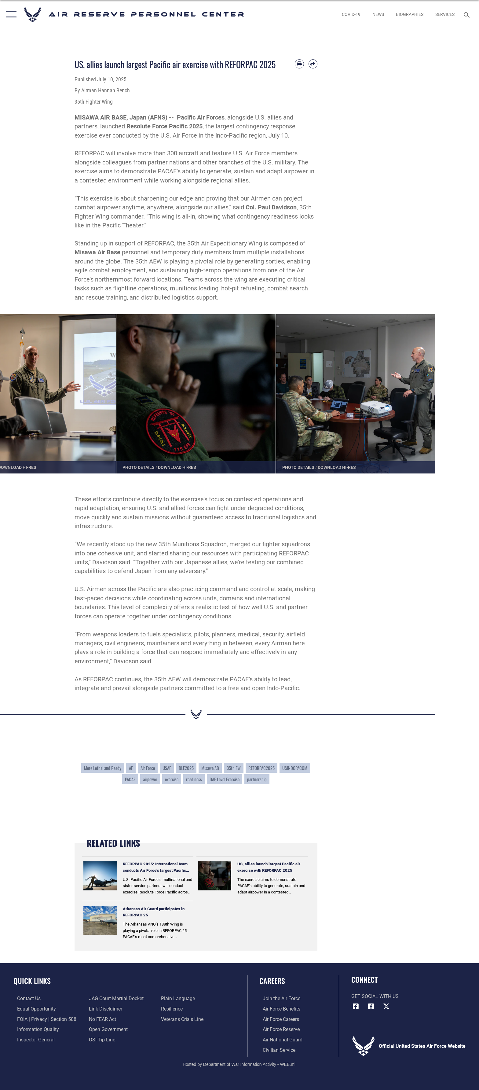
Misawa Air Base (97, 252)
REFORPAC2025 (261, 767)
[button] (10, 14)
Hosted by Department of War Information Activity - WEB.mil (239, 1064)
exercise (171, 779)
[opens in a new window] (351, 14)
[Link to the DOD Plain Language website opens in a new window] (179, 998)
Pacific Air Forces (201, 117)
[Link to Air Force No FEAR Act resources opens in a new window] (101, 1019)
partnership (257, 779)
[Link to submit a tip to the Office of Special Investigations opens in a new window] (101, 1039)
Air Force (148, 767)
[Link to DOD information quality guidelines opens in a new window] (34, 1029)
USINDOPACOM (294, 767)
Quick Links (32, 980)
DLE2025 (186, 767)
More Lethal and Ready (102, 767)
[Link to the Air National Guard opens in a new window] (279, 1039)
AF (131, 767)
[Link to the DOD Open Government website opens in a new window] (107, 1029)
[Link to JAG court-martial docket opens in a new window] (115, 998)
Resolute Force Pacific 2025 (164, 126)
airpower (150, 779)
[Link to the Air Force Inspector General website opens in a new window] (32, 1039)
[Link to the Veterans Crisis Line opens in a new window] (183, 1019)
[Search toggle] (467, 14)
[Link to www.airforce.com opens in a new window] (278, 998)
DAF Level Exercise (225, 779)
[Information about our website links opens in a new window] (104, 1009)
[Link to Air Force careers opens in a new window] (277, 1019)
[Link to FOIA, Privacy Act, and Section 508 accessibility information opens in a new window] (43, 1019)
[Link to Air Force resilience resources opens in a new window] (173, 1009)
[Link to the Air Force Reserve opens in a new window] (277, 1029)
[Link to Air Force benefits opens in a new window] (278, 1009)
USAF (167, 767)
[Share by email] (313, 63)
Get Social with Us (375, 996)
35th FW (234, 767)
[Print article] (299, 63)
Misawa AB (210, 767)
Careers (272, 980)
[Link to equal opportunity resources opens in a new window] (32, 1009)
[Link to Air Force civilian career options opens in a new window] (275, 1049)
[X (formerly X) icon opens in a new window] (386, 1006)
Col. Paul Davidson (271, 207)
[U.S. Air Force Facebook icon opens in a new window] (370, 1006)
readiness (194, 779)
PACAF (130, 779)
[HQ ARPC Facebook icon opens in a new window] (355, 1006)
